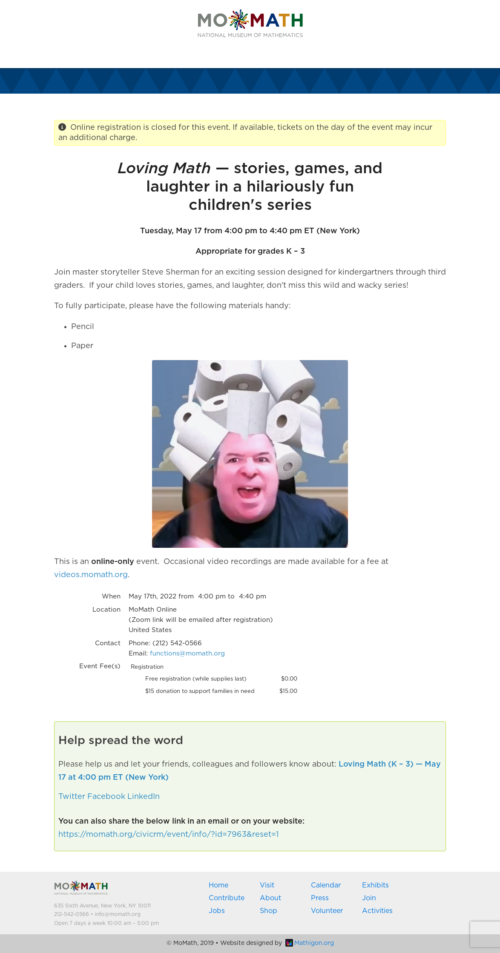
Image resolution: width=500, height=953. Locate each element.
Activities (377, 910)
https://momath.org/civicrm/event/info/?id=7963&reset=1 (168, 835)
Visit (267, 885)
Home (218, 885)
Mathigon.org (309, 943)
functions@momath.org (187, 653)
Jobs (217, 910)
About (270, 898)
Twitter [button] (71, 797)
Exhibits (375, 885)
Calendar (326, 885)
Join (369, 898)
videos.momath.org (91, 575)
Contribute (226, 898)
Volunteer (327, 910)
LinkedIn (143, 797)
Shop (268, 910)
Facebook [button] (106, 797)
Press (320, 898)
